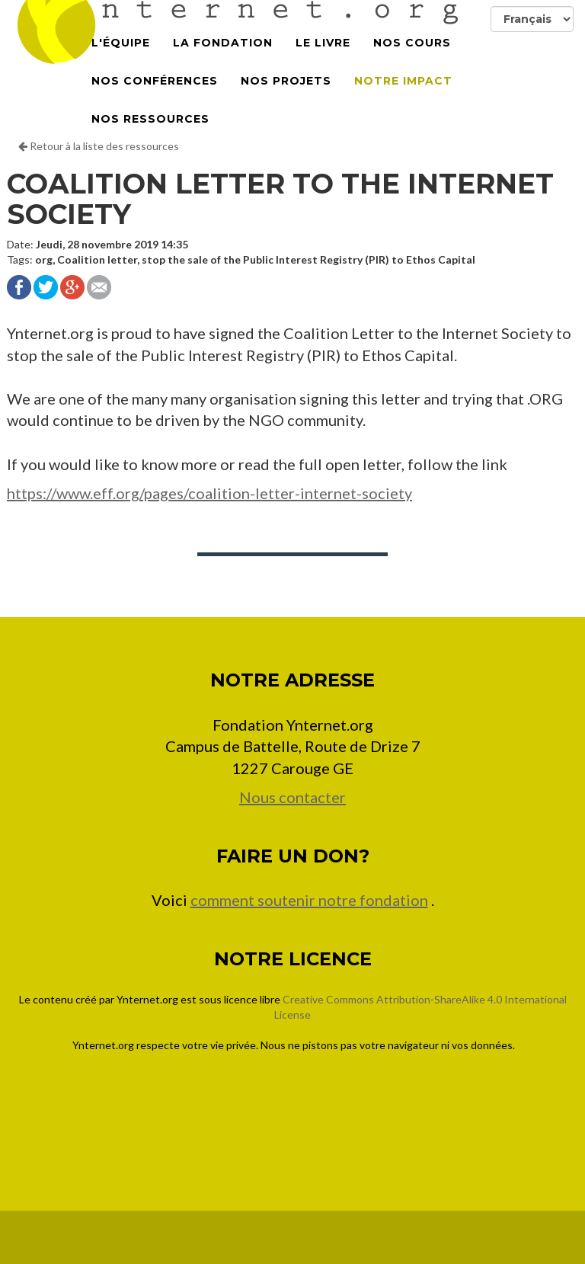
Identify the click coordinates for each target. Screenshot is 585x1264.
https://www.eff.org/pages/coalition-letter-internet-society (209, 493)
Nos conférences (154, 99)
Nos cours (412, 61)
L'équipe (120, 61)
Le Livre (323, 61)
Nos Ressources (150, 137)
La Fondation (223, 61)
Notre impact (403, 99)
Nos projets (286, 99)
